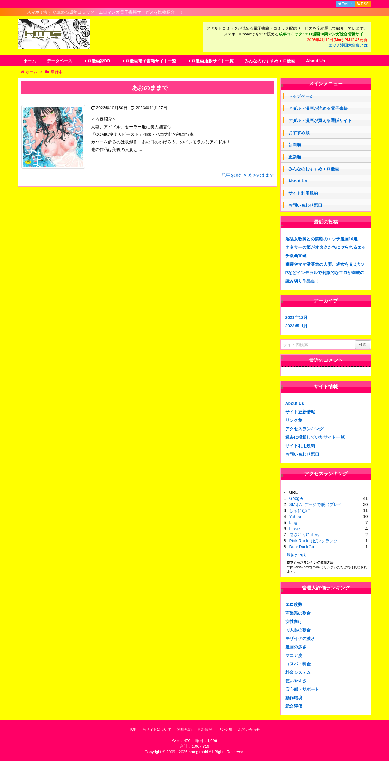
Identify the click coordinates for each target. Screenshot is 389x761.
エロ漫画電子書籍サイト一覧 (148, 60)
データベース (59, 60)
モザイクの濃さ (300, 638)
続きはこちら (297, 555)
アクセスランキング (304, 428)
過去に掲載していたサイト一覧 (315, 437)
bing (293, 522)
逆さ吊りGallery (304, 534)
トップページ (301, 96)
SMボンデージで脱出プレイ (315, 504)
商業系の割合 (298, 613)
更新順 (294, 157)
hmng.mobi (198, 752)
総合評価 (293, 706)
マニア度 (293, 655)
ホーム (29, 60)
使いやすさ (295, 680)
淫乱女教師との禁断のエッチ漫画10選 (321, 238)
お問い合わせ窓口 (305, 205)
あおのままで (150, 87)
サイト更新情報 (300, 411)
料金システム (298, 672)
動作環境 (293, 697)
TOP (132, 729)
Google (296, 498)
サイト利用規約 (303, 193)
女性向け (293, 621)
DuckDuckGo (301, 546)
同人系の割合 (298, 630)
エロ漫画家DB (96, 60)
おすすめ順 (299, 132)
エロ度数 (293, 604)
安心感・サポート (302, 689)
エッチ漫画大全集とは (348, 45)
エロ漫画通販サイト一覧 (210, 60)
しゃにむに (299, 510)
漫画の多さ (295, 647)
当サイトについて (156, 729)
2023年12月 (296, 317)
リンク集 (293, 420)
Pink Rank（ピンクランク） (315, 540)
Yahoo (295, 516)
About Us (315, 60)
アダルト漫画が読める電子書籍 (318, 108)
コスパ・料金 (298, 663)
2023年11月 (296, 325)
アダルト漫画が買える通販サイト (320, 120)
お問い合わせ (249, 729)
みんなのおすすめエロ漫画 (270, 60)
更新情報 (204, 729)
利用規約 (184, 729)
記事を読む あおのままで (248, 175)
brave (294, 528)
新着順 (294, 145)
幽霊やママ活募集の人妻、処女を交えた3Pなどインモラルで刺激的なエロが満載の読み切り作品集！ (324, 273)
